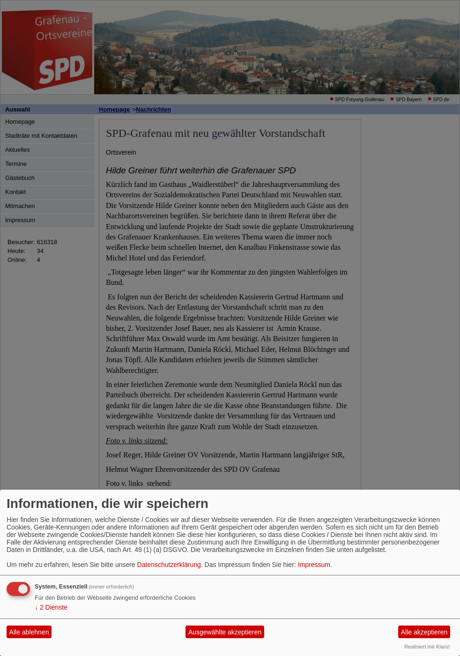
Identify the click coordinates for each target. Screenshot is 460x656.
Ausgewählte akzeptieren (224, 632)
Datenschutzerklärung (169, 564)
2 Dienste (51, 607)
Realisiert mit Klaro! (427, 646)
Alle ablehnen (29, 632)
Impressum (314, 564)
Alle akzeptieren (424, 632)
